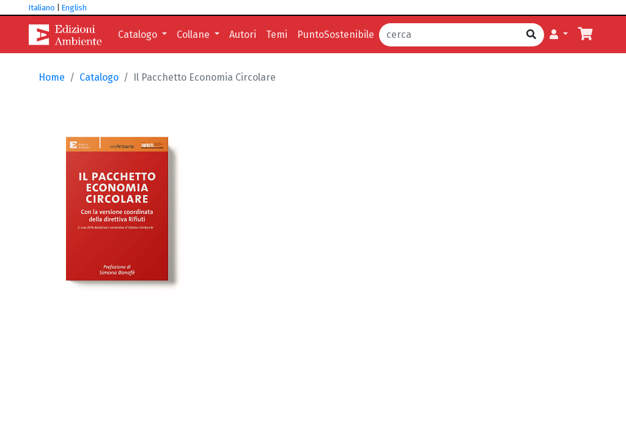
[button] (559, 35)
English (74, 7)
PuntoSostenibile (335, 34)
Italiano (42, 7)
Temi (276, 34)
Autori (242, 34)
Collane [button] (194, 34)
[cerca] (449, 34)
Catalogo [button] (139, 34)
